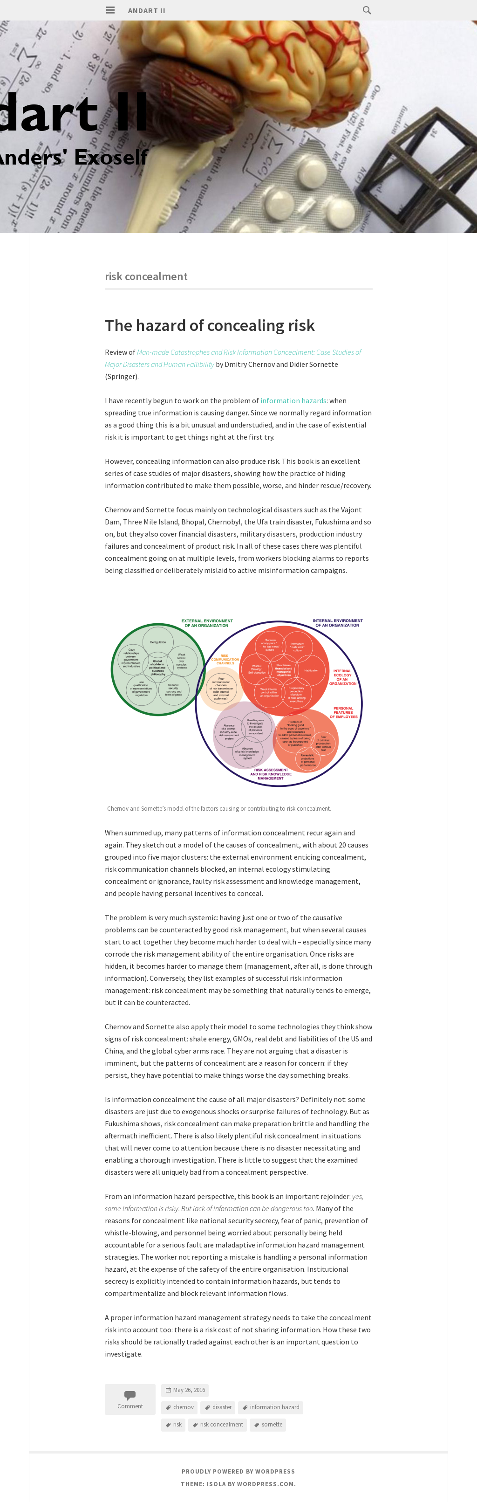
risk (177, 1424)
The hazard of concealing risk (210, 325)
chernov (183, 1407)
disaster (222, 1407)
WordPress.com (265, 1484)
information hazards (293, 400)
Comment (130, 1406)
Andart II (147, 10)
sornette (272, 1424)
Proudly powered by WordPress (238, 1471)
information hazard (275, 1407)
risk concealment (221, 1424)
